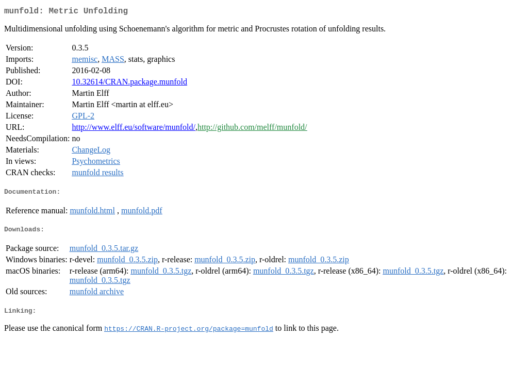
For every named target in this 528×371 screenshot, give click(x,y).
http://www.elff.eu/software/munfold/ (133, 129)
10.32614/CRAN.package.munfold (129, 83)
